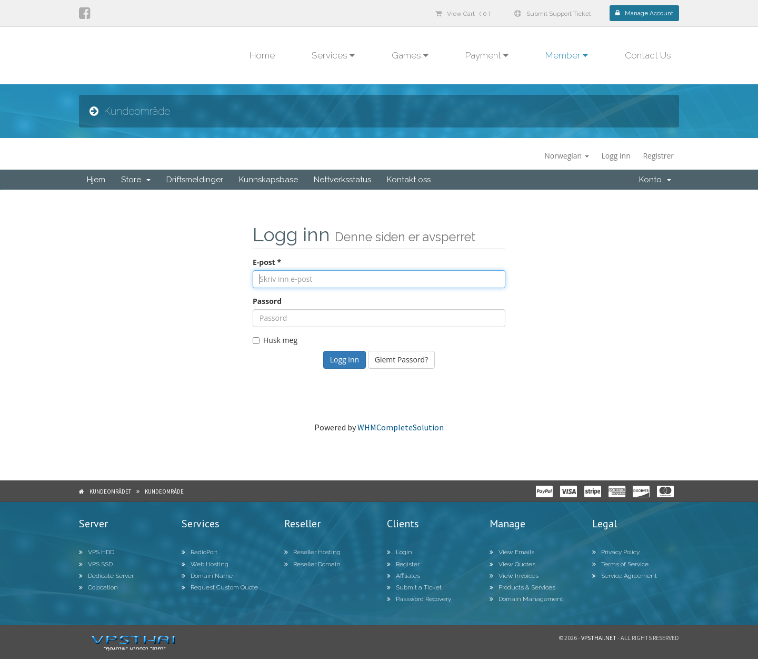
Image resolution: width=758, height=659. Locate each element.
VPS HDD (96, 552)
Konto (655, 179)
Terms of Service (620, 564)
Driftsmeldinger (194, 179)
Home (262, 55)
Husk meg (275, 340)
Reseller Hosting (312, 552)
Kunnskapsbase (268, 179)
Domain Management (526, 599)
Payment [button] (486, 55)
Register (403, 564)
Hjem (96, 179)
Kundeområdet (110, 491)
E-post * (267, 262)
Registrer (658, 156)
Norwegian (566, 156)
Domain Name (207, 575)
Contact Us (648, 55)
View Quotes (512, 564)
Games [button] (410, 55)
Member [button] (566, 55)
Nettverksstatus (342, 179)
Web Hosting (205, 564)
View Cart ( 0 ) (462, 13)
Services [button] (333, 55)
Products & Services (522, 587)
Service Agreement (624, 575)
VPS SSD (96, 564)
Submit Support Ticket (552, 13)
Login (399, 552)
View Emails (512, 552)
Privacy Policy (616, 552)
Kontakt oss (409, 179)
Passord (267, 301)
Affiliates (403, 575)
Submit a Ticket (414, 587)
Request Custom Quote (220, 587)
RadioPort (199, 552)
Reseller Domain (312, 564)
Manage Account (644, 13)
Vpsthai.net (598, 638)
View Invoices (514, 575)
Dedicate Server (106, 575)
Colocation (98, 587)
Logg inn (615, 156)
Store (136, 179)
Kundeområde (164, 491)
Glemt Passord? (401, 360)
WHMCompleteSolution (400, 427)
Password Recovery (419, 599)
